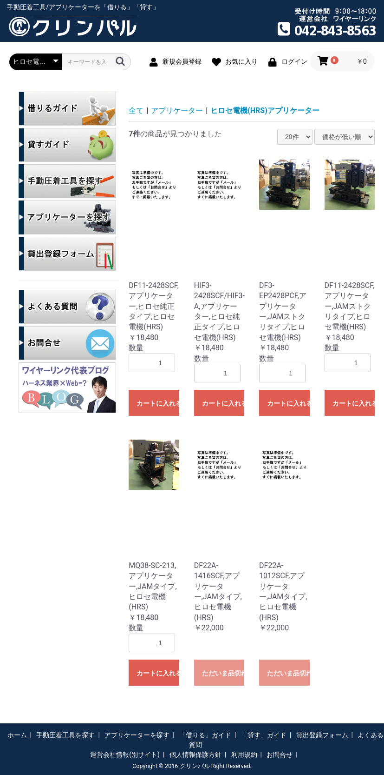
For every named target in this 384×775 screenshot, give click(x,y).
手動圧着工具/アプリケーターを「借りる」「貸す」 (83, 7)
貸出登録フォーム (322, 735)
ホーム (17, 735)
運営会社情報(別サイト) (125, 754)
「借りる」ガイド (205, 735)
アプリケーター (177, 110)
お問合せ (280, 754)
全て (136, 110)
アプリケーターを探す (136, 735)
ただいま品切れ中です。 (223, 673)
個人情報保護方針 (195, 754)
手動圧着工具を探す (65, 735)
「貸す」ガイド (263, 735)
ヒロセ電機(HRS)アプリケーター (264, 110)
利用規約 (244, 754)
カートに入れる (158, 403)
